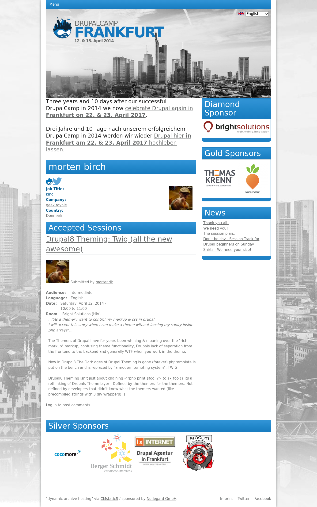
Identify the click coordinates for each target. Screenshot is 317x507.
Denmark (54, 216)
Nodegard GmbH (161, 499)
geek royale (56, 205)
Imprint (226, 499)
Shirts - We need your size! (227, 250)
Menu (54, 4)
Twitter (244, 499)
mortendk (104, 282)
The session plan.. (219, 233)
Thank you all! (216, 223)
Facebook (262, 499)
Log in (51, 405)
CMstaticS (109, 499)
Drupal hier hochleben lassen (118, 142)
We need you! (215, 228)
